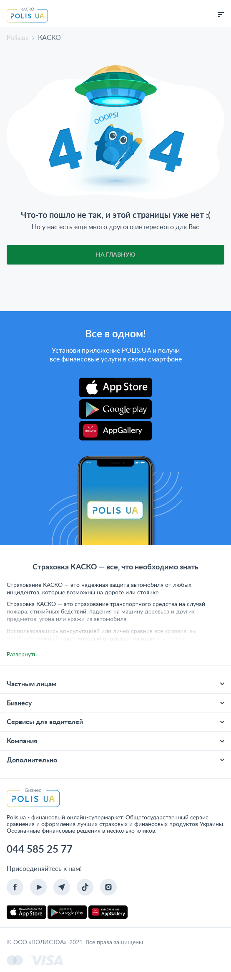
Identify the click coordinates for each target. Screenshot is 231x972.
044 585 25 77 (40, 849)
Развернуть (22, 654)
